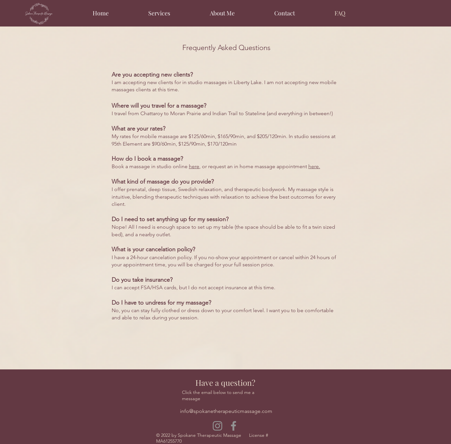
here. (314, 166)
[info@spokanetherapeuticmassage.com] (226, 411)
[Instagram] (217, 425)
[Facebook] (233, 425)
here (194, 166)
